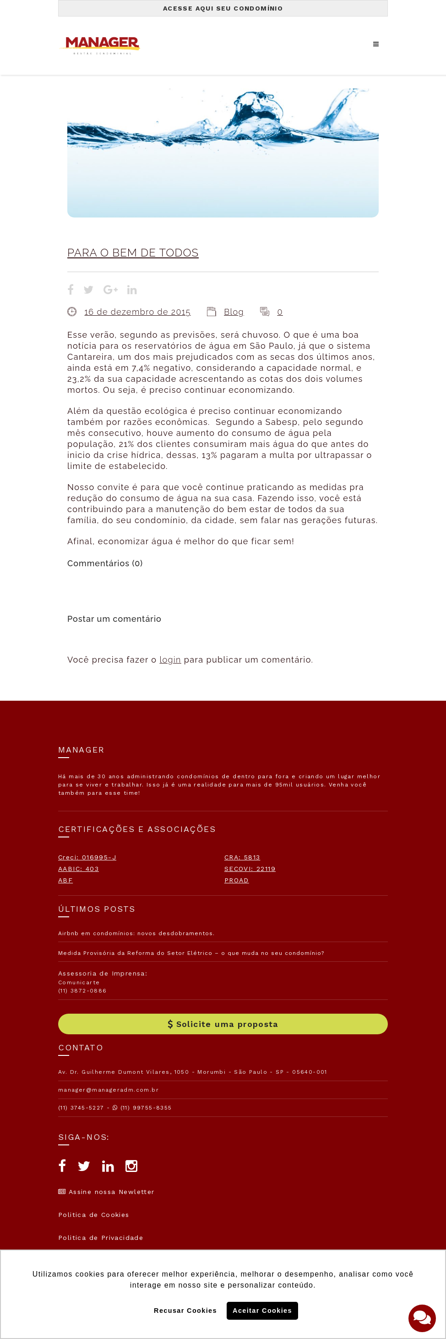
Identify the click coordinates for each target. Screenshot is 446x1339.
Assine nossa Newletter (106, 1191)
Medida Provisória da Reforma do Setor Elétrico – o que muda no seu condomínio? (191, 953)
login (170, 659)
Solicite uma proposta (223, 1024)
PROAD (236, 880)
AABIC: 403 (78, 868)
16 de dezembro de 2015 (137, 312)
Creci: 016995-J (87, 857)
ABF (65, 880)
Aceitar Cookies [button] (262, 1310)
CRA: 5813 (242, 857)
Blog (234, 312)
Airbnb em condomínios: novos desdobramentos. (136, 933)
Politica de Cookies (94, 1214)
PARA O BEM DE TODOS (133, 252)
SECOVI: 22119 (250, 868)
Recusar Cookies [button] (185, 1310)
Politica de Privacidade (100, 1237)
